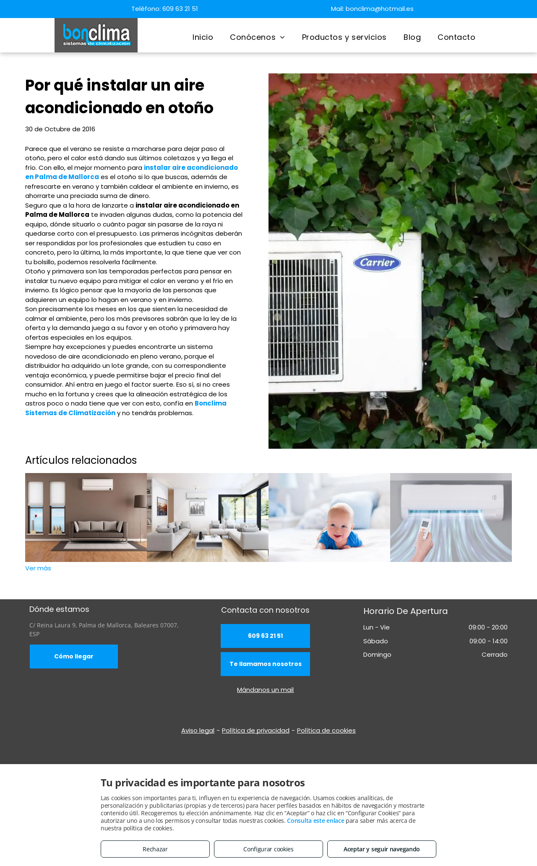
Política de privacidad (255, 730)
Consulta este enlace (315, 820)
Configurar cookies (268, 849)
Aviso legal (197, 730)
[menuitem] (203, 37)
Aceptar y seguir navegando (382, 849)
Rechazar (155, 849)
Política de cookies (326, 730)
